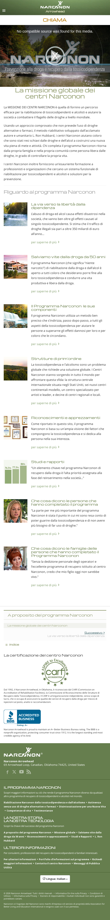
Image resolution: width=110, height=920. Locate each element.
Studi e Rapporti (81, 836)
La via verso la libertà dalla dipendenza (58, 206)
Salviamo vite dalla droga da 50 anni (68, 256)
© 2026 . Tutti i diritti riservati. (28, 893)
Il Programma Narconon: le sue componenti (63, 308)
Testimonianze (43, 810)
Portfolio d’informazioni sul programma (64, 859)
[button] (55, 880)
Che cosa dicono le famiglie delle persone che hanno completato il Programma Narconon (65, 552)
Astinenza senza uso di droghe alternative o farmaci (52, 804)
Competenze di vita (19, 810)
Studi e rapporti (47, 461)
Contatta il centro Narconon (53, 863)
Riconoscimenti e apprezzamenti (65, 417)
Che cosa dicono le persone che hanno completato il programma (64, 502)
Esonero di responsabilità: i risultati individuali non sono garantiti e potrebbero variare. (54, 897)
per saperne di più (44, 242)
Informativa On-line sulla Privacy (71, 893)
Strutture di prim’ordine (56, 358)
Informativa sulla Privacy (25, 895)
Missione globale (64, 832)
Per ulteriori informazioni (20, 859)
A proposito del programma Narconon (27, 832)
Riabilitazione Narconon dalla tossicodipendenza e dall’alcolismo (44, 802)
